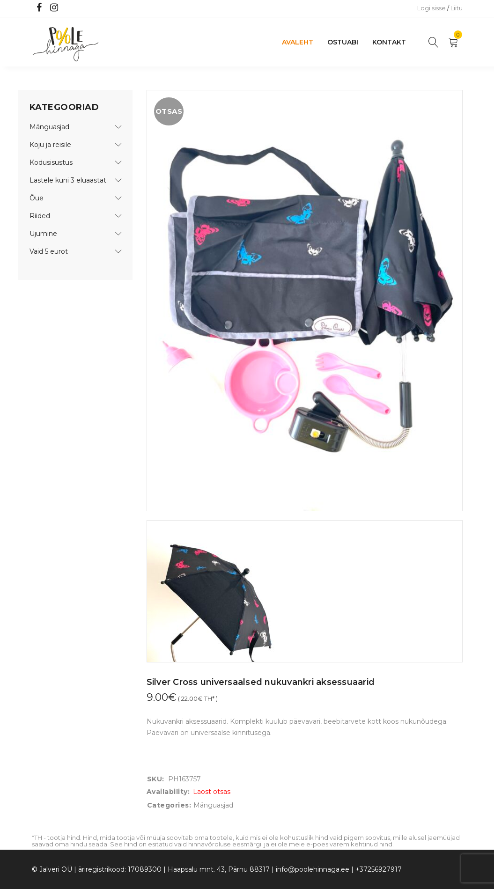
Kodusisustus (51, 162)
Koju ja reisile (50, 144)
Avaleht (297, 42)
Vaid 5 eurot (48, 251)
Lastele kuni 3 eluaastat (67, 180)
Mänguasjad (49, 127)
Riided (39, 216)
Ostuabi (342, 42)
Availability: (168, 791)
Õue (36, 198)
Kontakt (389, 42)
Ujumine (43, 233)
